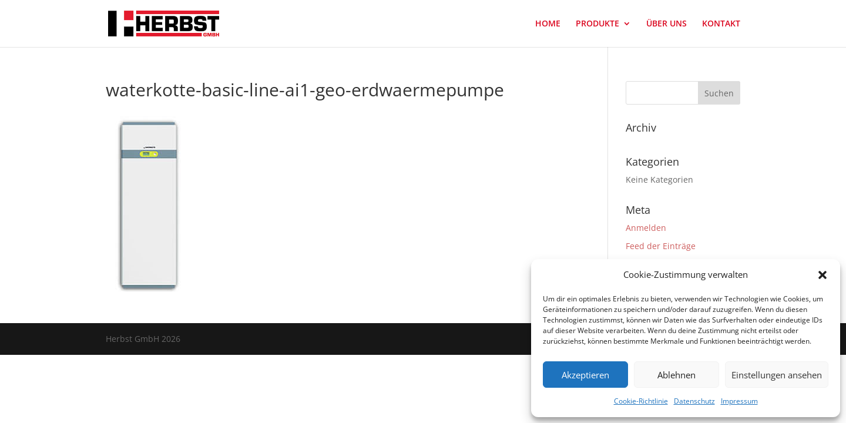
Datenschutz (694, 401)
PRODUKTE (597, 24)
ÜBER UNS (666, 24)
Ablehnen (676, 375)
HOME (547, 24)
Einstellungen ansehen (776, 375)
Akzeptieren (585, 375)
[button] (822, 275)
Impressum (739, 401)
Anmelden (646, 227)
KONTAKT (721, 24)
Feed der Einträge (661, 245)
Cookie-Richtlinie (641, 401)
